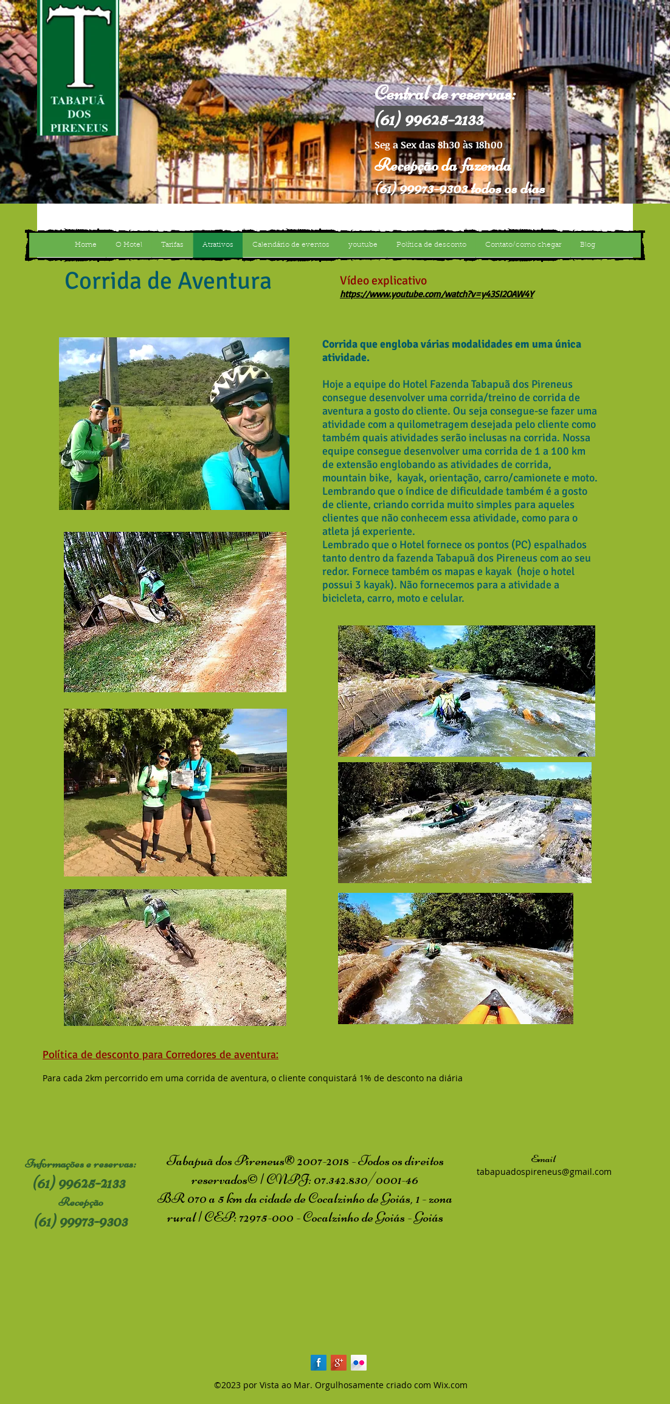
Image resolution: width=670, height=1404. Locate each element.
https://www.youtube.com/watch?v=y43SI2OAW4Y (436, 294)
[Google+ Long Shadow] (339, 1363)
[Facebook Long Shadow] (318, 1363)
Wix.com (450, 1385)
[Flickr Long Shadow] (359, 1363)
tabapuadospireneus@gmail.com (544, 1171)
